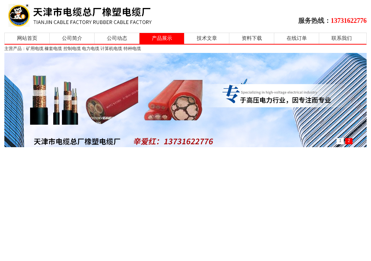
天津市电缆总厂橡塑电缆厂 (88, 15)
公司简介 (72, 38)
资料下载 (252, 38)
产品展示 (162, 38)
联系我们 (342, 38)
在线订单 (297, 38)
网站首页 (27, 38)
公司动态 (117, 38)
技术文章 (207, 38)
